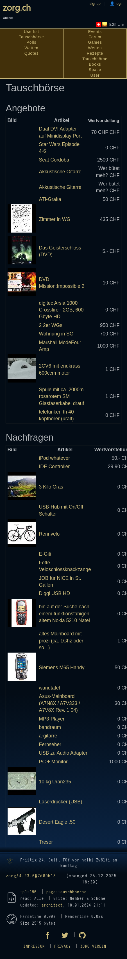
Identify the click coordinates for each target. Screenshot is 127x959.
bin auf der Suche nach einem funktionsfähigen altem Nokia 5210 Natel (64, 613)
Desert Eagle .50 (57, 822)
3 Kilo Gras (51, 487)
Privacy (62, 946)
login (119, 3)
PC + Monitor (53, 761)
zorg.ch (17, 7)
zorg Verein (93, 946)
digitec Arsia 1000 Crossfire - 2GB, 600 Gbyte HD (61, 310)
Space (95, 69)
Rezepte (95, 53)
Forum (95, 37)
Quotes (31, 53)
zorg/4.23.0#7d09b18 (31, 876)
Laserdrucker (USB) (60, 802)
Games (95, 42)
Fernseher (50, 744)
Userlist (31, 31)
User (94, 75)
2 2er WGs (50, 325)
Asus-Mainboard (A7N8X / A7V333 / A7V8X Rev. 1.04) (59, 703)
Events (95, 31)
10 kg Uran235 (55, 782)
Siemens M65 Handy (62, 667)
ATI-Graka (50, 199)
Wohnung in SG (56, 334)
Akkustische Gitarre (60, 171)
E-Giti (45, 554)
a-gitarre (48, 736)
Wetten (31, 48)
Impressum (34, 946)
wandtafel (49, 688)
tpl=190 (28, 892)
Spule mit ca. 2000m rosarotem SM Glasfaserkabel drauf (61, 396)
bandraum (50, 727)
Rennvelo (49, 534)
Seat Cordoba (54, 160)
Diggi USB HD (54, 593)
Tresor (46, 842)
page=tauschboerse (66, 892)
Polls (31, 42)
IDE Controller (54, 466)
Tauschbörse (31, 37)
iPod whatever (54, 458)
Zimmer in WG (55, 219)
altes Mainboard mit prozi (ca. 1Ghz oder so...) (61, 640)
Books (95, 64)
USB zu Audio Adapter (63, 753)
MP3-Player (52, 719)
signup (95, 3)
